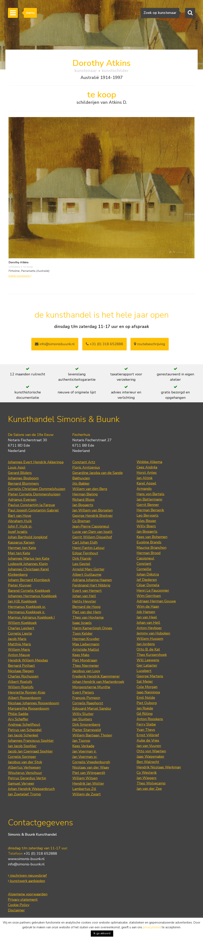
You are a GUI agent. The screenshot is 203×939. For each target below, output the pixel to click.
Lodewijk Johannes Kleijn (28, 563)
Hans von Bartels (150, 494)
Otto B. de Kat (148, 649)
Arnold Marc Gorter (88, 569)
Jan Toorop (81, 740)
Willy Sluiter (83, 713)
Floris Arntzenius (86, 467)
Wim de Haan (148, 606)
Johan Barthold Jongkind (27, 537)
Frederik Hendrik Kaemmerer (96, 676)
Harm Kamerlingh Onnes (92, 628)
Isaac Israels (82, 622)
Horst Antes (147, 472)
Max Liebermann (85, 644)
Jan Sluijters (82, 719)
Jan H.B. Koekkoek (22, 601)
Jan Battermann (149, 499)
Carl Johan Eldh (85, 542)
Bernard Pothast (21, 665)
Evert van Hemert (87, 590)
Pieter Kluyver (20, 585)
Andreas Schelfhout (24, 724)
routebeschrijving (149, 344)
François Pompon (86, 697)
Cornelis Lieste (20, 633)
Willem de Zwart (86, 794)
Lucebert (144, 670)
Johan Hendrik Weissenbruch (31, 788)
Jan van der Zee (149, 788)
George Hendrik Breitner (92, 515)
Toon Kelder (82, 633)
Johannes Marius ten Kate (28, 558)
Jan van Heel (147, 617)
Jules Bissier (146, 520)
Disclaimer (16, 910)
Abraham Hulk (20, 521)
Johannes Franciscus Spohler (31, 740)
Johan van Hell (84, 596)
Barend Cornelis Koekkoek (29, 590)
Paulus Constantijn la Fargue (31, 505)
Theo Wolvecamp (151, 783)
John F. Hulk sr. (20, 526)
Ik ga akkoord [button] (102, 933)
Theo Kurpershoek (152, 654)
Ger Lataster (147, 665)
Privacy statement (23, 899)
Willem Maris (19, 649)
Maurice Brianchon (151, 547)
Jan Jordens (146, 644)
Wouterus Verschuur (25, 772)
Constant (144, 563)
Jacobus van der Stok (25, 762)
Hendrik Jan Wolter (88, 783)
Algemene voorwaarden (27, 894)
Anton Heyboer (149, 628)
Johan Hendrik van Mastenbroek (98, 681)
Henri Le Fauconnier (153, 590)
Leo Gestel (81, 563)
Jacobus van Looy (86, 671)
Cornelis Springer (22, 756)
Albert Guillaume (86, 574)
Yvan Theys (146, 729)
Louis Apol (16, 467)
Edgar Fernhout (85, 553)
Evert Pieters (83, 692)
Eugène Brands (149, 542)
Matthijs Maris (19, 644)
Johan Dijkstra (148, 574)
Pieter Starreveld (86, 730)
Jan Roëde (145, 708)
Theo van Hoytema (87, 617)
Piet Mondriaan (84, 660)
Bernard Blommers (23, 483)
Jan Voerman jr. (84, 751)
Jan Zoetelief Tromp (24, 794)
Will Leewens (148, 660)
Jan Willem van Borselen (92, 510)
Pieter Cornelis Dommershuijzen (34, 494)
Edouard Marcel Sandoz (91, 708)
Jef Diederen (147, 579)
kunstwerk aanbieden (26, 880)
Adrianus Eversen (22, 499)
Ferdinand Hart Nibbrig (91, 585)
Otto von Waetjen (151, 751)
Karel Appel (146, 483)
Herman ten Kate (22, 547)
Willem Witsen (85, 778)
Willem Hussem (150, 638)
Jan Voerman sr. (84, 756)
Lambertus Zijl (84, 788)
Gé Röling (145, 713)
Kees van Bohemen (152, 536)
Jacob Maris (17, 638)
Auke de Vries (148, 740)
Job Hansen (146, 611)
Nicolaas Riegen (21, 671)
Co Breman (81, 521)
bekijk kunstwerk (20, 276)
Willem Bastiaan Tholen (92, 735)
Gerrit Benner (148, 504)
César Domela (148, 585)
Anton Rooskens (150, 719)
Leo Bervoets (147, 515)
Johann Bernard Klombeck (29, 580)
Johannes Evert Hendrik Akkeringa (35, 462)
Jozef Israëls (17, 531)
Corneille (144, 569)
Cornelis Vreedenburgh (91, 762)
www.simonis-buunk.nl (26, 858)
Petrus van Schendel (25, 730)
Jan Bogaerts (82, 505)
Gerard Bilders (20, 472)
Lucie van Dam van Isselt (92, 531)
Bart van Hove (19, 515)
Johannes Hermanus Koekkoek (32, 596)
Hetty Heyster (84, 601)
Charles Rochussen (23, 676)
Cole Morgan (147, 686)
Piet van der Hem (86, 612)
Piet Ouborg (147, 703)
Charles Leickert (21, 628)
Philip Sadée (18, 713)
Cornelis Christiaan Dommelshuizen (36, 488)
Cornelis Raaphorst (87, 703)
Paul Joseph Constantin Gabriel (33, 510)
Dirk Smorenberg (86, 724)
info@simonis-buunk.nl (26, 864)
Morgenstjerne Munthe (91, 687)
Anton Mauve (19, 655)
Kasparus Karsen (21, 542)
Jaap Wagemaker (150, 756)
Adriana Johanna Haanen (92, 580)
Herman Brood (149, 553)
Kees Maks (80, 655)
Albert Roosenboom (24, 697)
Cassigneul (145, 558)
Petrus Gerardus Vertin (27, 778)
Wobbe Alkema (149, 461)
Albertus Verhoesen (24, 767)
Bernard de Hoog (86, 606)
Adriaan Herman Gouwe (156, 601)
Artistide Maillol (85, 649)
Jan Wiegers (146, 778)
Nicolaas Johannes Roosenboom (33, 703)
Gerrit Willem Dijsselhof (92, 537)
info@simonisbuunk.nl (55, 344)
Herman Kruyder (86, 638)
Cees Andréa (147, 467)
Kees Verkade (83, 746)
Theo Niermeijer (85, 665)
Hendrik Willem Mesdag (28, 660)
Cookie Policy (18, 904)
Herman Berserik (150, 510)
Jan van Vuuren (149, 745)
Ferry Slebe (146, 724)
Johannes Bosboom (23, 478)
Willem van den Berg (89, 488)
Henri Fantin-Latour (88, 547)
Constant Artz (83, 462)
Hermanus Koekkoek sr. (27, 606)
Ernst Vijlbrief (148, 735)
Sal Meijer (145, 681)
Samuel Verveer (21, 783)
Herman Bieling (85, 494)
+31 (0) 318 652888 (104, 344)
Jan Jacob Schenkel (23, 735)
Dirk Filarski (81, 558)
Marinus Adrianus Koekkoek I (31, 617)
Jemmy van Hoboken (153, 633)
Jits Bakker (81, 483)
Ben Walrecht (148, 761)
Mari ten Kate (19, 553)
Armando (144, 488)
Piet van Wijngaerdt (88, 772)
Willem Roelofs (21, 687)
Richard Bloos (83, 499)
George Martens (150, 676)
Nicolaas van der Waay (90, 767)
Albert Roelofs (20, 681)
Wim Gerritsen (149, 595)
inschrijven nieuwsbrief (27, 875)
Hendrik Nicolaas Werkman (159, 767)
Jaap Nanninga (148, 692)
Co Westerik (147, 772)
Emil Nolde (146, 697)
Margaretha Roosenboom (28, 708)
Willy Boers (146, 526)
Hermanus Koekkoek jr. (26, 612)
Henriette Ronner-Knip (26, 692)
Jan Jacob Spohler (22, 746)
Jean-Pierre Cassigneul (90, 526)
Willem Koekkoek (22, 622)
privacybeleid (152, 927)
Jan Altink (144, 478)
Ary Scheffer (18, 719)
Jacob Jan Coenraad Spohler (30, 751)
